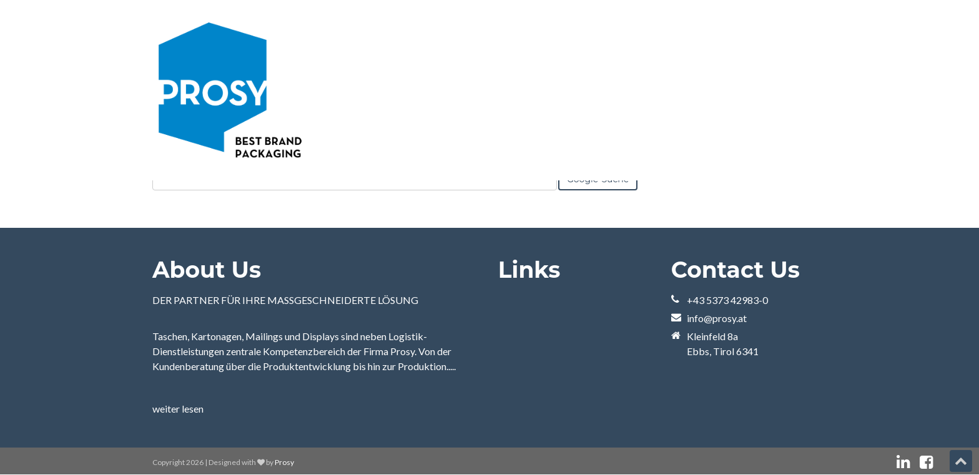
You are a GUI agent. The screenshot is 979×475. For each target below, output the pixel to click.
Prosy (284, 462)
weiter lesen (178, 408)
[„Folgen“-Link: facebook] (926, 462)
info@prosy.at (717, 318)
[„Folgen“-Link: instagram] (943, 462)
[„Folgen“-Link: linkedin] (903, 462)
